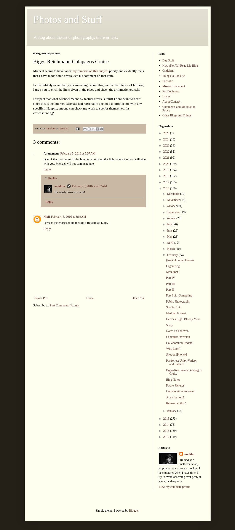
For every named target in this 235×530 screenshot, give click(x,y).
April (170, 242)
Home (90, 298)
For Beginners (171, 91)
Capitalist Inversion (178, 336)
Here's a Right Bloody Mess (183, 319)
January (172, 410)
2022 (166, 151)
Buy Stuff (168, 60)
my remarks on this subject (90, 71)
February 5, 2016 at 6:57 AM (89, 186)
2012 (166, 436)
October (172, 206)
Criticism (168, 70)
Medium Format (176, 313)
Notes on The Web (177, 331)
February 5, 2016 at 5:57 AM (77, 153)
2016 (166, 188)
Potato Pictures (175, 385)
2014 (166, 424)
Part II (170, 289)
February (173, 255)
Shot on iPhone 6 (176, 354)
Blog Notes (173, 379)
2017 (166, 182)
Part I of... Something (179, 295)
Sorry (169, 325)
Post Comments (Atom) (64, 305)
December (173, 193)
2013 (166, 430)
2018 (166, 176)
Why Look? (173, 348)
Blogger (134, 510)
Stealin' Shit (173, 307)
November (174, 199)
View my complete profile (174, 486)
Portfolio (167, 81)
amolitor (60, 186)
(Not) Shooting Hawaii (180, 260)
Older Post (138, 298)
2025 (166, 133)
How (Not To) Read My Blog (180, 65)
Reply (47, 169)
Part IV (170, 277)
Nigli (47, 216)
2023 (166, 145)
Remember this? (176, 403)
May (170, 236)
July (170, 224)
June (170, 230)
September (174, 212)
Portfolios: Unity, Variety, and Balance (181, 362)
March (171, 248)
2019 (166, 170)
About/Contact (171, 101)
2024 (166, 139)
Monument (172, 272)
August (171, 218)
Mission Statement (173, 86)
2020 (166, 164)
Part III (170, 283)
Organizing (173, 266)
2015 (166, 418)
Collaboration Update (179, 343)
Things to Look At (173, 75)
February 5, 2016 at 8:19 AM (68, 216)
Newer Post (41, 298)
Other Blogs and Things (176, 115)
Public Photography (178, 301)
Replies (52, 178)
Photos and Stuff (67, 19)
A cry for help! (175, 397)
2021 (166, 157)
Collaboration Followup (180, 391)
